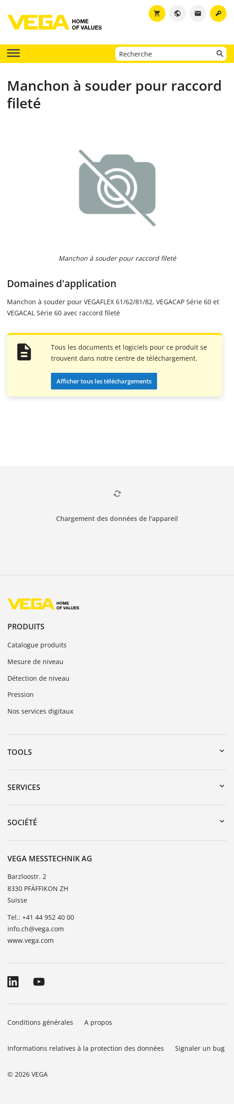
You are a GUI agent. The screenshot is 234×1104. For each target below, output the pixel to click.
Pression (20, 694)
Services (23, 787)
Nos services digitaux (40, 711)
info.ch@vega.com (35, 928)
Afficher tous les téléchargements (104, 381)
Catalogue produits (37, 644)
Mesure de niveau (35, 661)
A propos (99, 1022)
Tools (19, 752)
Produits (25, 626)
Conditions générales (40, 1022)
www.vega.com (30, 940)
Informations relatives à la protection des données (85, 1048)
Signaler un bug (200, 1048)
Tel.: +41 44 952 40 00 (40, 917)
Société (22, 822)
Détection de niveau (38, 678)
